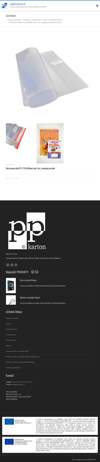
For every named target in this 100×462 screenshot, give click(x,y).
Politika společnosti (13, 368)
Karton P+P (17, 4)
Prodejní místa (11, 340)
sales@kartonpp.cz (18, 384)
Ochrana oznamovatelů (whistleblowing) (20, 362)
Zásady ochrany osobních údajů (17, 351)
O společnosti (11, 335)
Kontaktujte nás (11, 329)
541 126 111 (17, 382)
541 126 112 (27, 382)
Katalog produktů (12, 318)
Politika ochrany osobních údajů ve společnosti (22, 357)
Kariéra (8, 346)
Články (8, 324)
